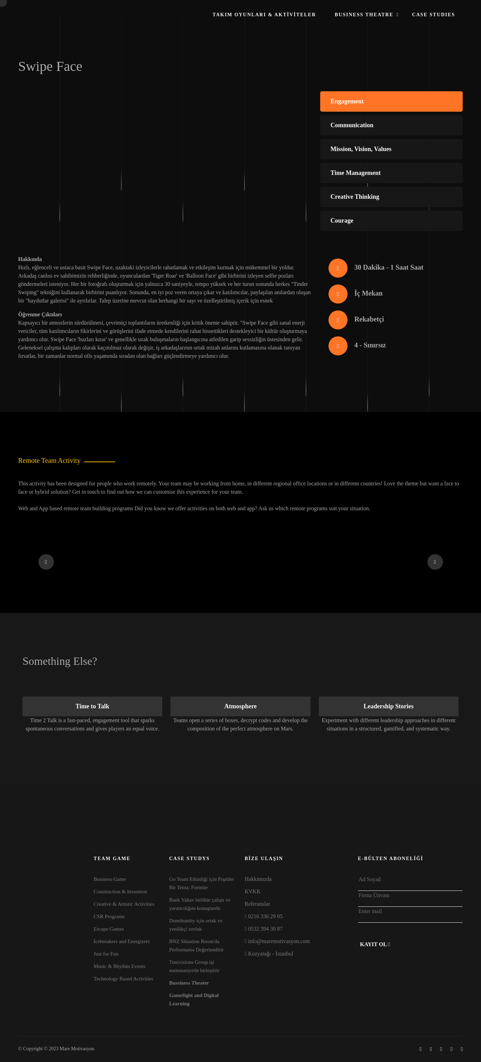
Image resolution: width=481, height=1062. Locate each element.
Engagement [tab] (347, 101)
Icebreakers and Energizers (122, 941)
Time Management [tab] (356, 172)
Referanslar (257, 904)
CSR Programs (109, 916)
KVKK (252, 891)
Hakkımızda (257, 879)
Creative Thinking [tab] (355, 196)
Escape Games (109, 929)
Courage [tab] (342, 220)
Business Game (110, 879)
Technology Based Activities (123, 978)
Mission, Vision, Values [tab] (361, 149)
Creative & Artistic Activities (124, 904)
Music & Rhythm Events (120, 966)
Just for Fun (106, 954)
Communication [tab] (352, 125)
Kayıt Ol (375, 944)
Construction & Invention (120, 891)
